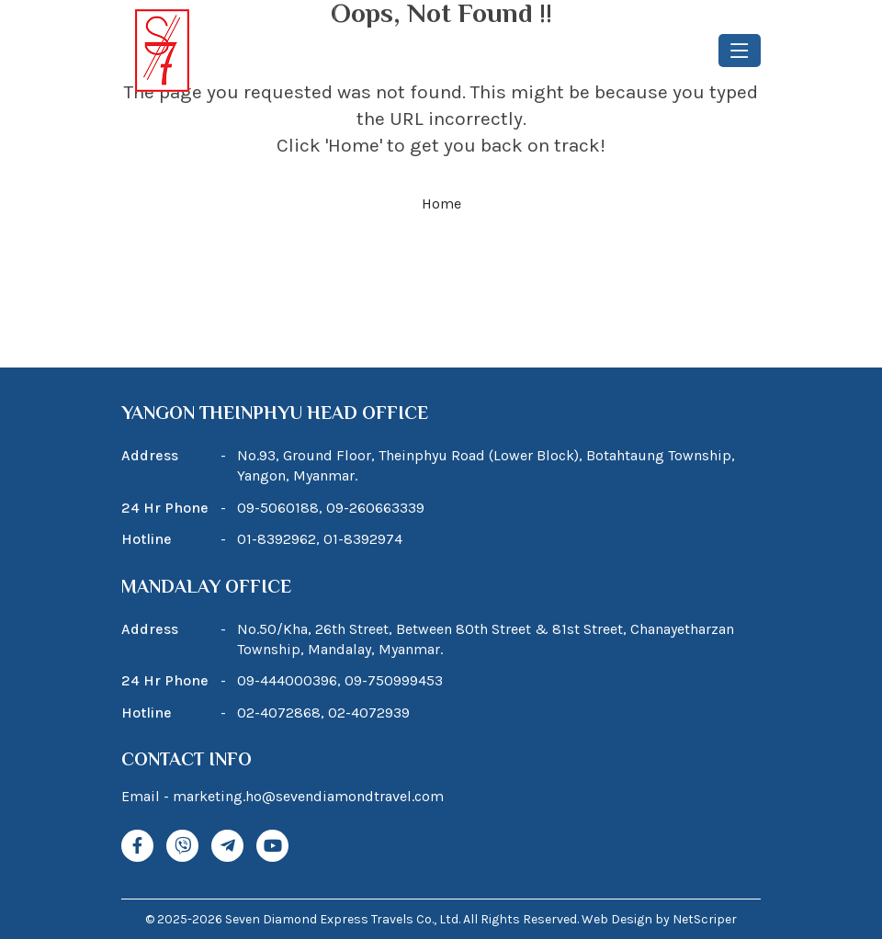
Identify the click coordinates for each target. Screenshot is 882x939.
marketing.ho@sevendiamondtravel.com (308, 796)
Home (441, 203)
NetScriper (705, 919)
